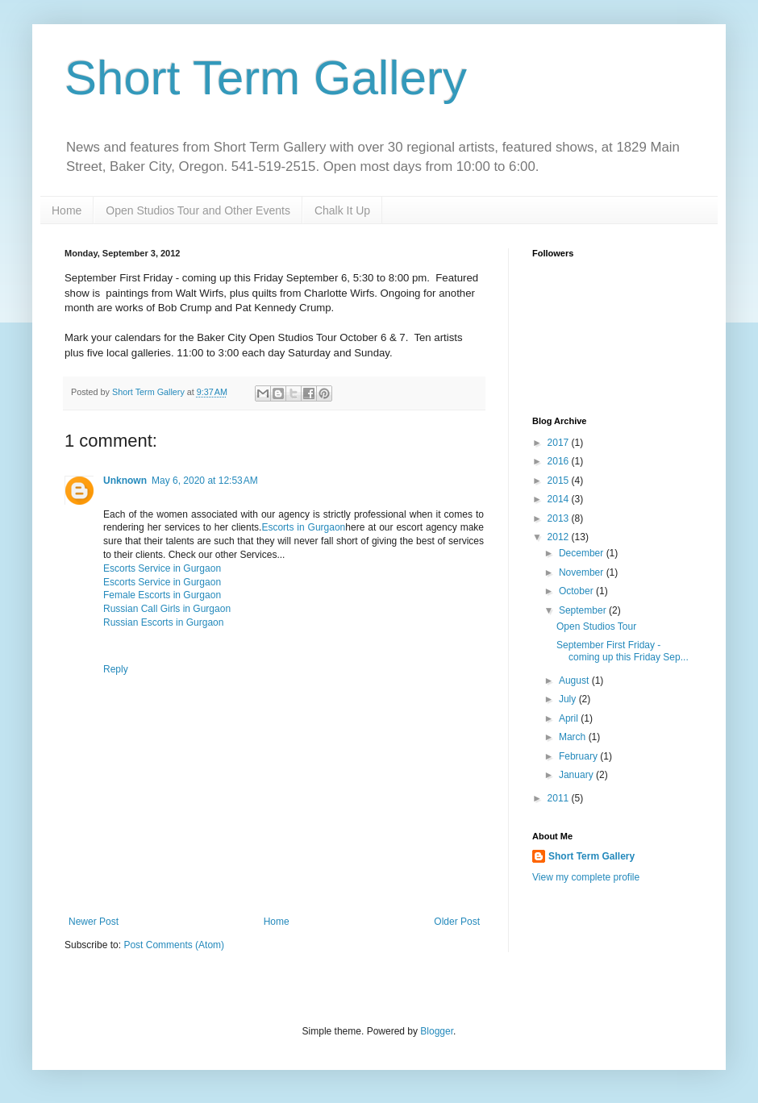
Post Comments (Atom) (173, 945)
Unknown (125, 480)
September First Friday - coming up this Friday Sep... (622, 650)
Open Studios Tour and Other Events (198, 210)
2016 (560, 461)
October (577, 591)
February (579, 756)
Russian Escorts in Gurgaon (163, 622)
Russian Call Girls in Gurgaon (167, 608)
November (582, 572)
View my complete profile (585, 877)
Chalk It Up (342, 210)
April (570, 718)
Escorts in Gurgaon (303, 527)
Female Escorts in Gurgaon (162, 595)
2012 (560, 537)
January (577, 774)
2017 (560, 442)
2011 (560, 798)
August (575, 680)
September (584, 610)
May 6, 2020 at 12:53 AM (205, 480)
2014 (560, 499)
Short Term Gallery (266, 78)
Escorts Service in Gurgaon (162, 568)
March (574, 737)
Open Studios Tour (596, 626)
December (582, 553)
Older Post (457, 921)
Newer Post (94, 921)
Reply (115, 669)
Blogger (436, 1031)
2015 (560, 480)
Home (66, 210)
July (569, 699)
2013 (560, 518)
